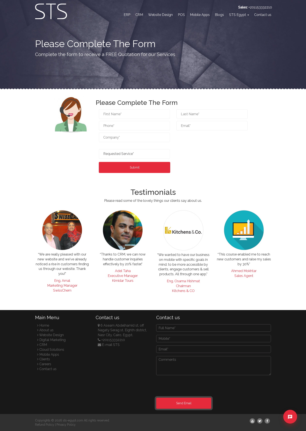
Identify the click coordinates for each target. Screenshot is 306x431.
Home (43, 325)
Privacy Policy (66, 424)
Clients (43, 359)
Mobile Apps (200, 15)
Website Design (160, 15)
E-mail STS (109, 345)
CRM (139, 15)
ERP (127, 15)
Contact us (262, 15)
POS (181, 15)
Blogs (219, 15)
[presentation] (208, 140)
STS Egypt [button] (239, 15)
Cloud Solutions (50, 350)
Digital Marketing (51, 340)
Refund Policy (44, 424)
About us (45, 330)
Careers (44, 364)
